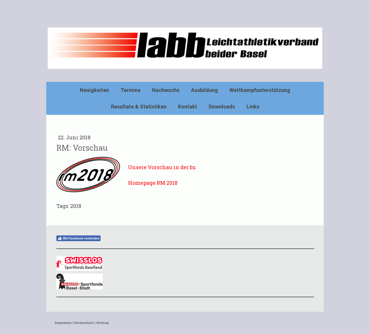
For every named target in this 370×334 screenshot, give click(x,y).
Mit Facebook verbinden (78, 238)
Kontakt (187, 107)
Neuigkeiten (94, 90)
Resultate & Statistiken (138, 107)
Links (253, 107)
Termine (130, 90)
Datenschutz (84, 322)
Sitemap (102, 322)
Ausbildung (204, 90)
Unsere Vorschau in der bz (162, 167)
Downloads (222, 107)
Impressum (63, 322)
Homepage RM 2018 (152, 182)
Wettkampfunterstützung (260, 90)
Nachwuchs (166, 90)
